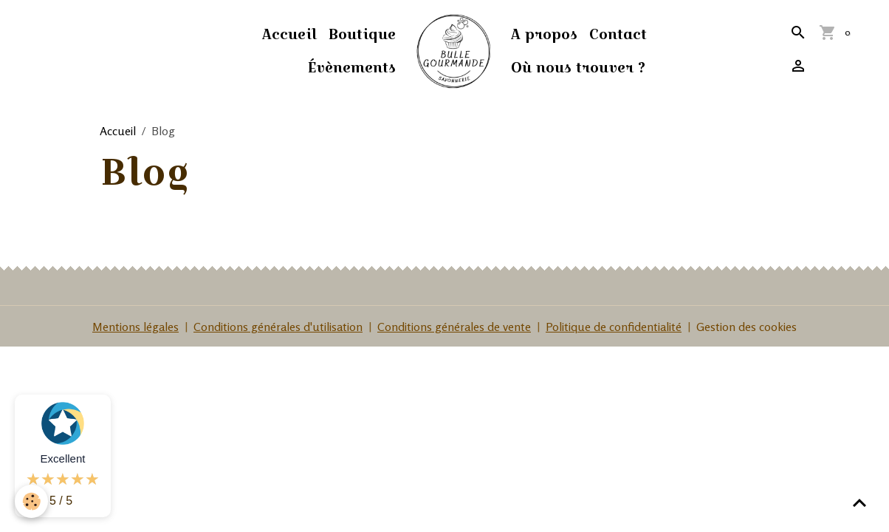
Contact (618, 34)
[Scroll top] (859, 502)
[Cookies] (31, 501)
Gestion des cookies (746, 326)
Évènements (352, 67)
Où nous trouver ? (578, 67)
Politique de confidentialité (614, 326)
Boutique (362, 34)
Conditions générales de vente (454, 326)
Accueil (289, 34)
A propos (544, 34)
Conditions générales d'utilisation (278, 326)
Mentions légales (135, 326)
